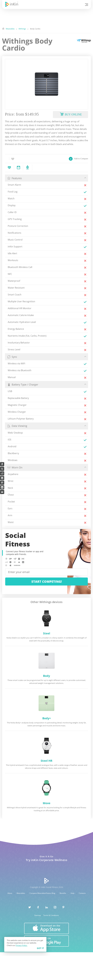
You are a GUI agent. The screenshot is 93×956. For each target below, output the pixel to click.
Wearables (21, 893)
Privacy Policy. (21, 945)
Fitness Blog (51, 893)
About (10, 893)
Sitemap (37, 915)
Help (73, 893)
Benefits (63, 893)
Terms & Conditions (51, 915)
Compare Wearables (38, 893)
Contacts (82, 893)
